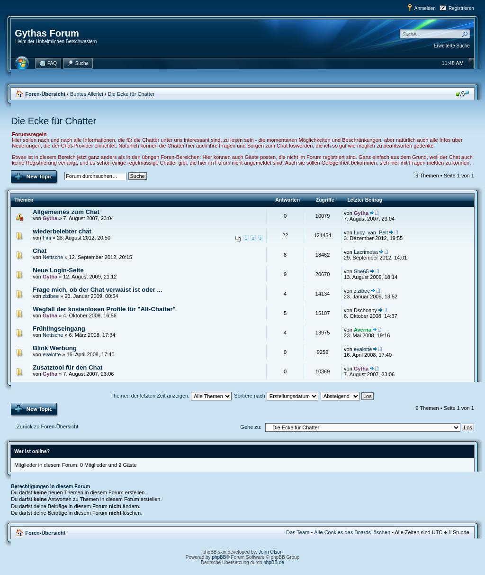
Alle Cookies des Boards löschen (352, 532)
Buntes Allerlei (86, 94)
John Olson (271, 552)
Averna (362, 330)
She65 (361, 271)
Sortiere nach (276, 396)
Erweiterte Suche (452, 45)
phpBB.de (273, 562)
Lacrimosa (366, 252)
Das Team (297, 532)
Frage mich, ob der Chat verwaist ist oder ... (97, 289)
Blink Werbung (55, 348)
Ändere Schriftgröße (462, 93)
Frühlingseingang (59, 328)
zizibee (51, 296)
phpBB (219, 557)
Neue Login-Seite (58, 270)
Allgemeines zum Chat (66, 211)
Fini (47, 238)
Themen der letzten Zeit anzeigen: (171, 396)
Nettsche (53, 257)
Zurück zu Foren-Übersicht (47, 426)
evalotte (52, 354)
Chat (39, 250)
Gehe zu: (250, 427)
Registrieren (461, 8)
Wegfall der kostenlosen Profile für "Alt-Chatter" (104, 309)
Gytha (50, 218)
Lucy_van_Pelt (371, 232)
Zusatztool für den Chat (67, 367)
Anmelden (425, 8)
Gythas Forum (47, 33)
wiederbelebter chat (62, 231)
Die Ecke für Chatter (131, 94)
